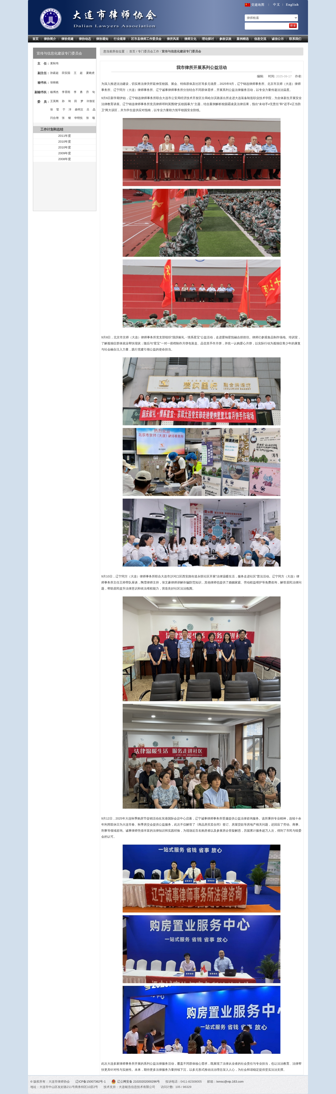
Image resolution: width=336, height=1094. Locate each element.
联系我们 (295, 39)
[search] (293, 25)
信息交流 (260, 39)
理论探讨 (208, 39)
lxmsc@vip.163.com (230, 1081)
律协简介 (50, 39)
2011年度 (64, 135)
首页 (35, 39)
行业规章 (120, 39)
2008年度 (64, 159)
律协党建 (67, 39)
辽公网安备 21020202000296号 (136, 1081)
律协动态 (85, 39)
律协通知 (102, 39)
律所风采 (173, 39)
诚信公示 (278, 39)
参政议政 (225, 39)
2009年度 (64, 153)
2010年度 (64, 141)
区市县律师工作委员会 (146, 39)
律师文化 (190, 39)
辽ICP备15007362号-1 (91, 1081)
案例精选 (243, 39)
